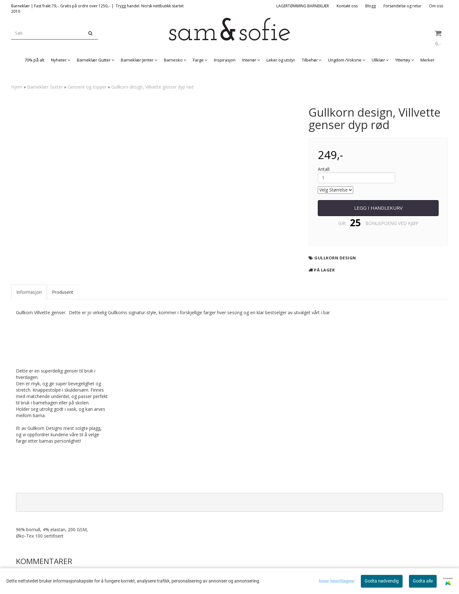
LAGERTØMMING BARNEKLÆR (302, 6)
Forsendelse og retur (402, 6)
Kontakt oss (347, 6)
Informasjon (29, 292)
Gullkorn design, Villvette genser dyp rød (152, 87)
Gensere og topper (87, 87)
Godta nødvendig (382, 580)
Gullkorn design (335, 258)
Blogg (370, 6)
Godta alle (423, 580)
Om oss (436, 6)
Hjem (16, 87)
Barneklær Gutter (45, 87)
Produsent (62, 292)
